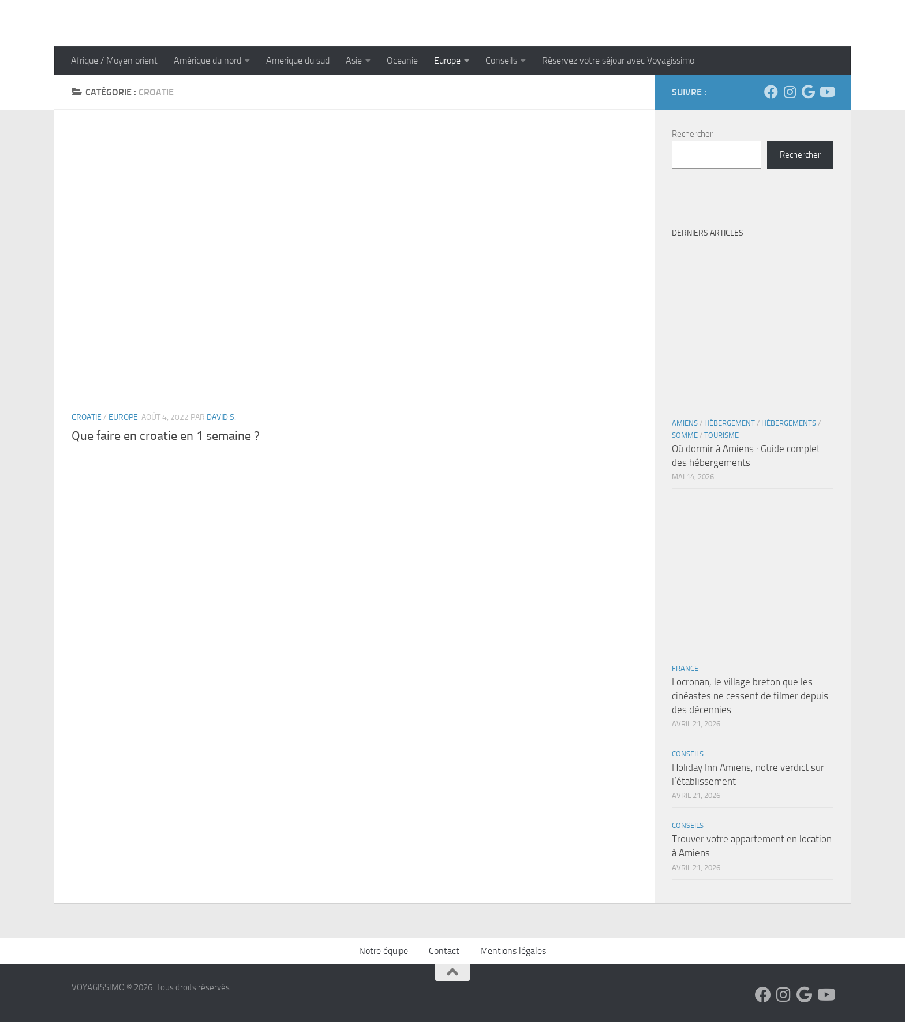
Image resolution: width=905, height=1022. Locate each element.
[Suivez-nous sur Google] (808, 92)
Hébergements (788, 423)
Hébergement (729, 423)
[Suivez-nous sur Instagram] (789, 92)
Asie (354, 60)
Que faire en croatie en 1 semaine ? (166, 435)
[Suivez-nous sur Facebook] (771, 92)
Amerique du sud (298, 60)
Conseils (501, 60)
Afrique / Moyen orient (114, 60)
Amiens (685, 423)
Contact (444, 950)
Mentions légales (513, 950)
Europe (447, 60)
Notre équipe (383, 950)
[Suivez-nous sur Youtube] (826, 92)
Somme (685, 435)
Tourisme (721, 435)
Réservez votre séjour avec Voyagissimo (618, 60)
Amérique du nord (207, 60)
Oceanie (402, 60)
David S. (221, 417)
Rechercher (692, 134)
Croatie (87, 417)
